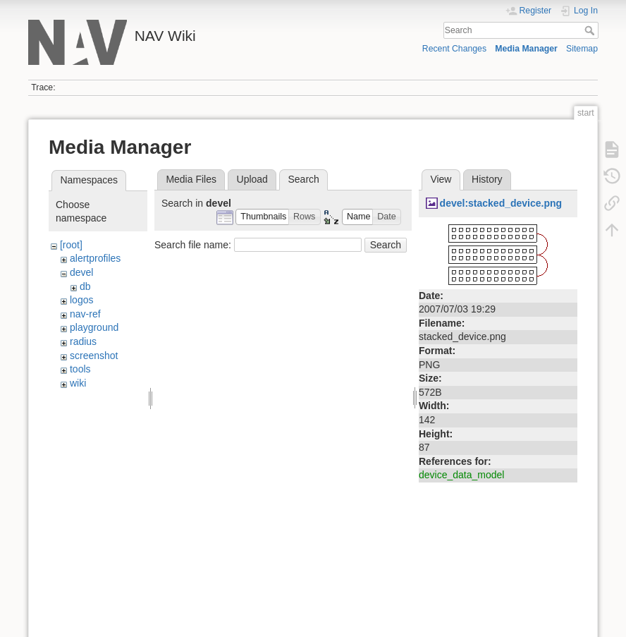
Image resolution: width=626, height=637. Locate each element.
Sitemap (582, 49)
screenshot (94, 355)
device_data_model (461, 474)
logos (81, 299)
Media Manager (526, 49)
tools (80, 369)
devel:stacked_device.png (501, 203)
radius (83, 341)
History (487, 179)
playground (94, 327)
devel (81, 272)
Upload (252, 179)
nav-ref (85, 314)
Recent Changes (454, 49)
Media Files (191, 179)
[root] (71, 244)
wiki (78, 383)
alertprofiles (95, 258)
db (85, 286)
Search (591, 30)
